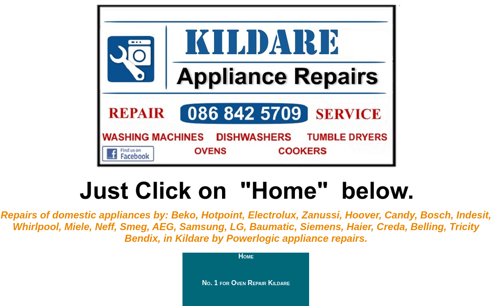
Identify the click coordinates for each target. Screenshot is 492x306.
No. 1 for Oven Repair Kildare (246, 282)
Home (246, 256)
